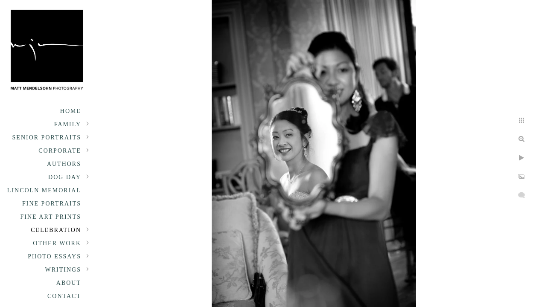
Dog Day (64, 177)
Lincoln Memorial (44, 190)
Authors (64, 164)
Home (70, 111)
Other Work (57, 243)
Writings (63, 269)
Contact (64, 296)
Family (67, 124)
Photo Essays (54, 256)
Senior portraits (46, 137)
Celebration (56, 230)
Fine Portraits (51, 203)
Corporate (59, 151)
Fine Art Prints (50, 217)
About (68, 283)
